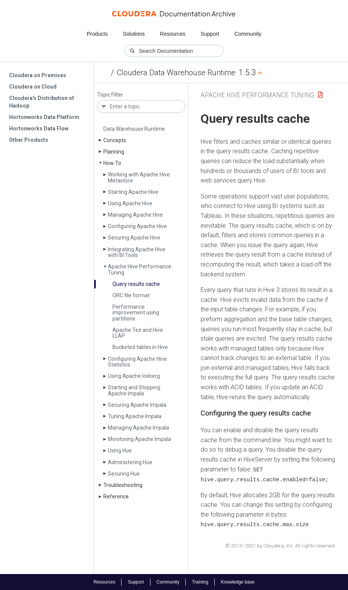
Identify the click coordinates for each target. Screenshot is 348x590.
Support (210, 34)
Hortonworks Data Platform (44, 117)
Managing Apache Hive (135, 215)
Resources (172, 34)
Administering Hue (130, 462)
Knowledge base (238, 581)
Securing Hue (124, 474)
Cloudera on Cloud (33, 87)
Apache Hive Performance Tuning (139, 269)
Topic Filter (110, 95)
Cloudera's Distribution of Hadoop (41, 102)
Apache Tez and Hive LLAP (137, 333)
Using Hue (120, 450)
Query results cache (136, 284)
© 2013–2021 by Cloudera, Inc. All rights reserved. (280, 545)
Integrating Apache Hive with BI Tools (136, 252)
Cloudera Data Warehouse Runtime (176, 72)
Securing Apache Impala (137, 405)
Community (247, 34)
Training (200, 581)
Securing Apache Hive (134, 238)
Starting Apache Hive (133, 192)
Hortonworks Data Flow (38, 128)
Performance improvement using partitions (135, 313)
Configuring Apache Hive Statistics (137, 362)
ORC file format (131, 295)
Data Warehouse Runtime (134, 129)
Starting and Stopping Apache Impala (134, 390)
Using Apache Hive (130, 203)
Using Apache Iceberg (134, 376)
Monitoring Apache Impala (139, 439)
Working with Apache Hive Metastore (139, 177)
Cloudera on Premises (37, 75)
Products (97, 34)
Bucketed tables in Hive (140, 347)
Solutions (134, 34)
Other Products (28, 140)
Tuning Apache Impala (134, 416)
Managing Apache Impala (138, 428)
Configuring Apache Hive (137, 226)
